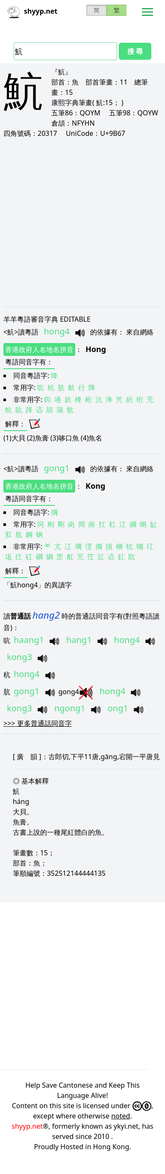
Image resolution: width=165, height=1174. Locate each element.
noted (120, 1116)
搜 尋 (135, 51)
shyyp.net (27, 1126)
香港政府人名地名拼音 (39, 349)
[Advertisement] (80, 222)
